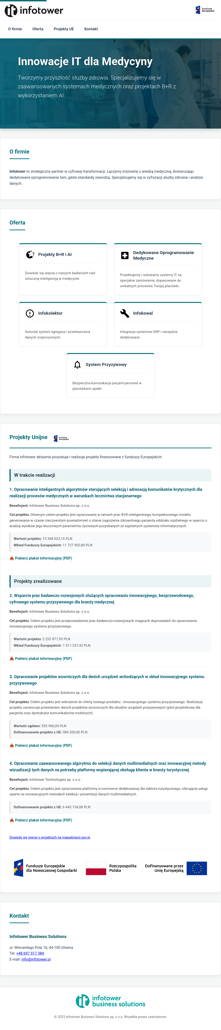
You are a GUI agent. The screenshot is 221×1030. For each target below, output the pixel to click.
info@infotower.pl (36, 959)
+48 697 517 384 (30, 953)
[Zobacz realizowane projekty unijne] (205, 10)
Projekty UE (64, 29)
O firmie (15, 29)
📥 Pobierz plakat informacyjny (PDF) (40, 558)
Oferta (37, 29)
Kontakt (91, 29)
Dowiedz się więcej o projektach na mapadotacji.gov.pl (49, 837)
